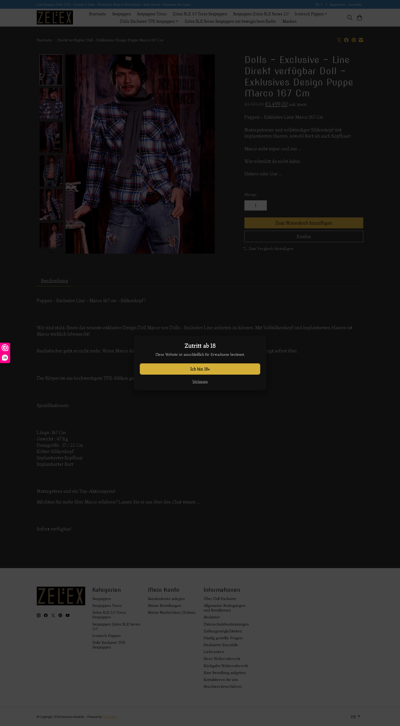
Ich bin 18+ (200, 369)
